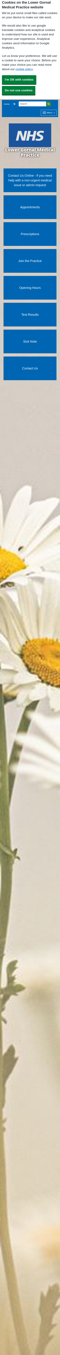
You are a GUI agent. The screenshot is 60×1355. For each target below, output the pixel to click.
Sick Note (30, 341)
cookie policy (24, 69)
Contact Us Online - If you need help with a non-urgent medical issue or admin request (30, 180)
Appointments (30, 207)
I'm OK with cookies (19, 79)
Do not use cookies (18, 90)
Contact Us (30, 368)
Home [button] (7, 104)
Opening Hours (30, 287)
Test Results (30, 314)
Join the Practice (30, 260)
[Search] (32, 103)
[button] (14, 104)
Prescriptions (30, 234)
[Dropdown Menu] (49, 113)
